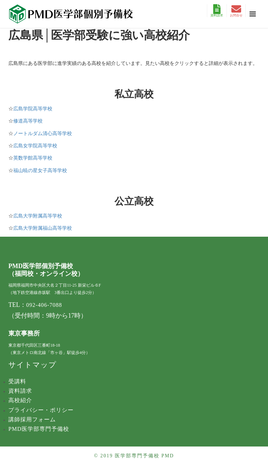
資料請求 (216, 10)
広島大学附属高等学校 (37, 216)
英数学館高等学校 (32, 158)
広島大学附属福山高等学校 (42, 228)
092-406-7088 (44, 305)
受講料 (17, 381)
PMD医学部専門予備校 (38, 429)
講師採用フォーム (32, 419)
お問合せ (236, 10)
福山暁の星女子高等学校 (40, 170)
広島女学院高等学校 (35, 145)
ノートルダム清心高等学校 (42, 133)
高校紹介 (20, 400)
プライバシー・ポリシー (41, 410)
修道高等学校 (28, 121)
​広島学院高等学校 (32, 108)
